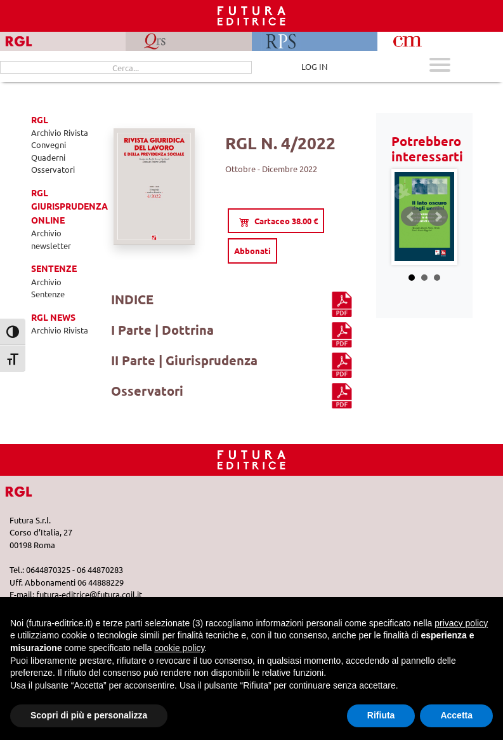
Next (438, 216)
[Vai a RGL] (30, 490)
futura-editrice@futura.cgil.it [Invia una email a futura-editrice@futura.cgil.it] (89, 594)
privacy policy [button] (461, 623)
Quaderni (48, 157)
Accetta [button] (456, 715)
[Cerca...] (126, 67)
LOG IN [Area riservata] (314, 66)
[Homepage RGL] (252, 458)
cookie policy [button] (179, 648)
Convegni (48, 144)
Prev (411, 216)
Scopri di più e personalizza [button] (88, 715)
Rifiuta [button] (381, 715)
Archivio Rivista (59, 132)
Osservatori (53, 169)
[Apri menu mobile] (439, 66)
